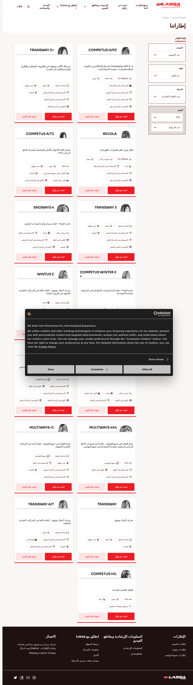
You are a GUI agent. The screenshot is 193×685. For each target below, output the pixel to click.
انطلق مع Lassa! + (64, 7)
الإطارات (177, 637)
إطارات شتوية (176, 649)
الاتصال (48, 637)
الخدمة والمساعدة (42, 7)
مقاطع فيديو (134, 653)
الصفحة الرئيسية (176, 17)
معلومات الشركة (88, 649)
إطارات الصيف (176, 644)
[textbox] (164, 55)
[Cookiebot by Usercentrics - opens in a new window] (153, 313)
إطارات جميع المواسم (173, 655)
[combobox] (164, 55)
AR (17, 6)
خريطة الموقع (89, 644)
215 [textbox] (176, 117)
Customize (96, 369)
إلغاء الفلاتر (178, 38)
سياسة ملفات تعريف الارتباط (82, 660)
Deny (48, 369)
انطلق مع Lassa (85, 637)
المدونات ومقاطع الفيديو (93, 7)
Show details (153, 359)
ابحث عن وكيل (119, 7)
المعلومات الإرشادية (130, 648)
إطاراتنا (163, 17)
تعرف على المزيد (89, 116)
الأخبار (93, 655)
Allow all (145, 369)
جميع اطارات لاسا (139, 7)
